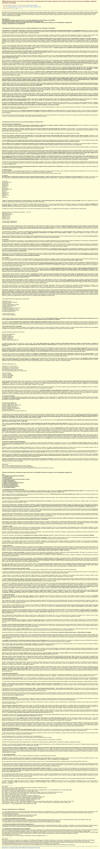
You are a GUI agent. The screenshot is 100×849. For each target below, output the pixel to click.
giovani (14, 6)
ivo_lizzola (19, 6)
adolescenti (9, 6)
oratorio (31, 6)
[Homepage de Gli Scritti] (33, 847)
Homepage (35, 5)
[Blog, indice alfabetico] (21, 847)
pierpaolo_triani (37, 6)
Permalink (29, 5)
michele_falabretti (25, 6)
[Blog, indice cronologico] (8, 847)
